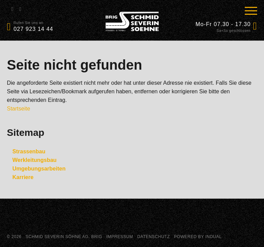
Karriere (22, 177)
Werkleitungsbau (34, 160)
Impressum (119, 226)
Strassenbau (28, 151)
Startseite (18, 108)
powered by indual (198, 226)
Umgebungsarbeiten (39, 169)
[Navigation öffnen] (251, 11)
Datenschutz (153, 226)
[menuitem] (134, 151)
